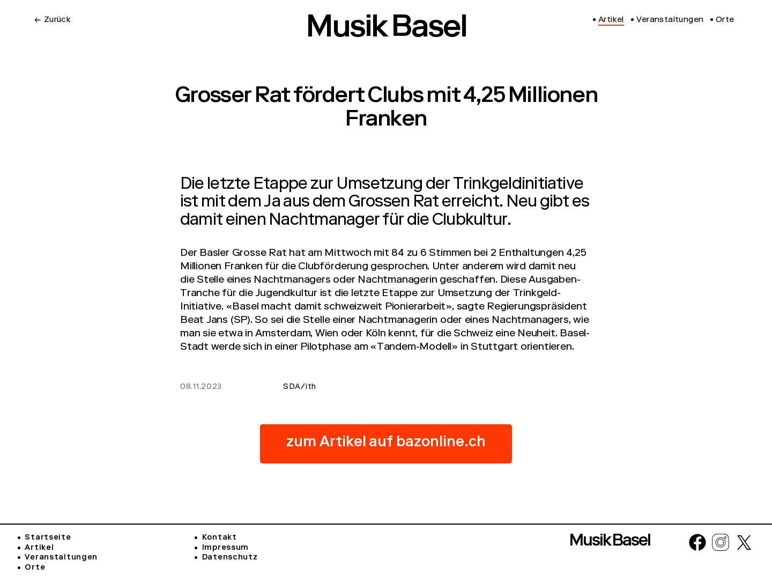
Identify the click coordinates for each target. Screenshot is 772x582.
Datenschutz (230, 558)
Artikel (39, 548)
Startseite (48, 538)
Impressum (225, 548)
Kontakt (219, 538)
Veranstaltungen (61, 558)
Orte (35, 568)
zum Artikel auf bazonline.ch (386, 443)
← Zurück (52, 20)
